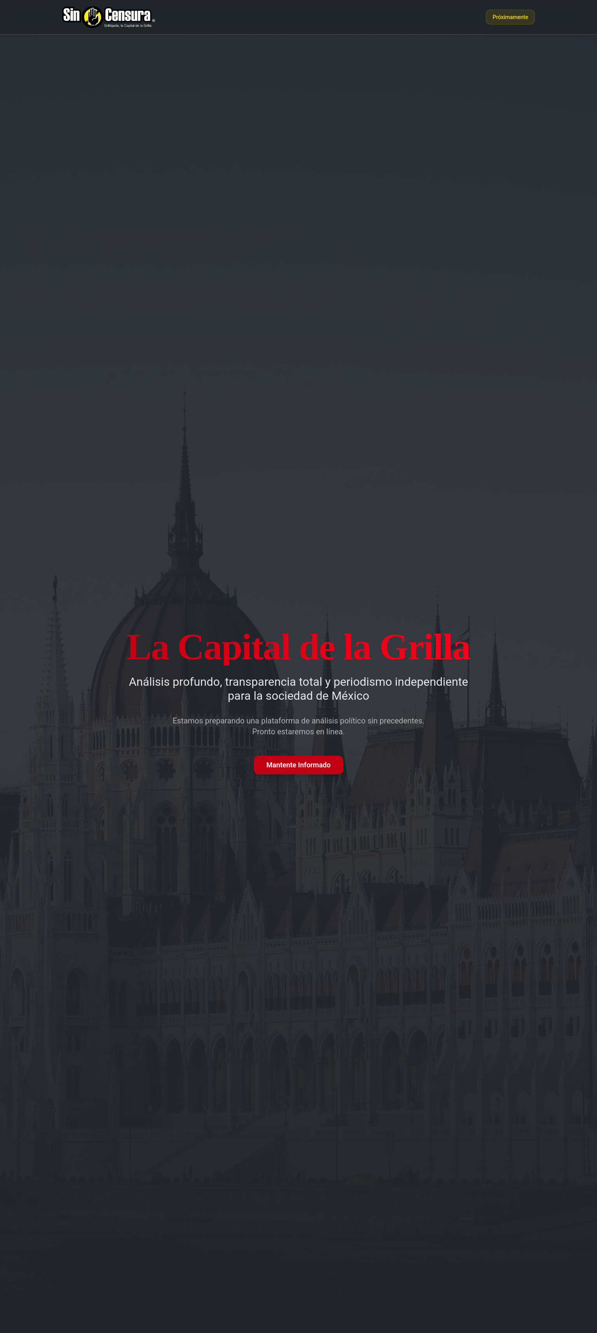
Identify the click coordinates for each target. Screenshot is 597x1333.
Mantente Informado (298, 765)
